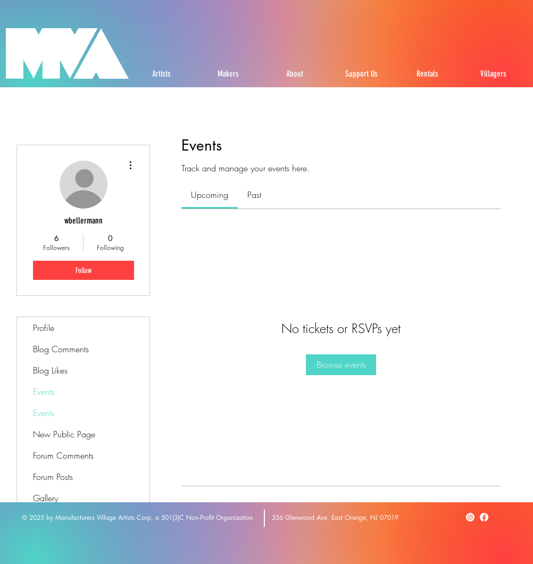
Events (43, 391)
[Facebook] (484, 517)
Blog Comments (61, 349)
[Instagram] (470, 517)
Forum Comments (63, 455)
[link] (209, 195)
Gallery (45, 498)
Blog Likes (50, 370)
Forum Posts (53, 477)
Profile (43, 328)
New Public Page (64, 434)
